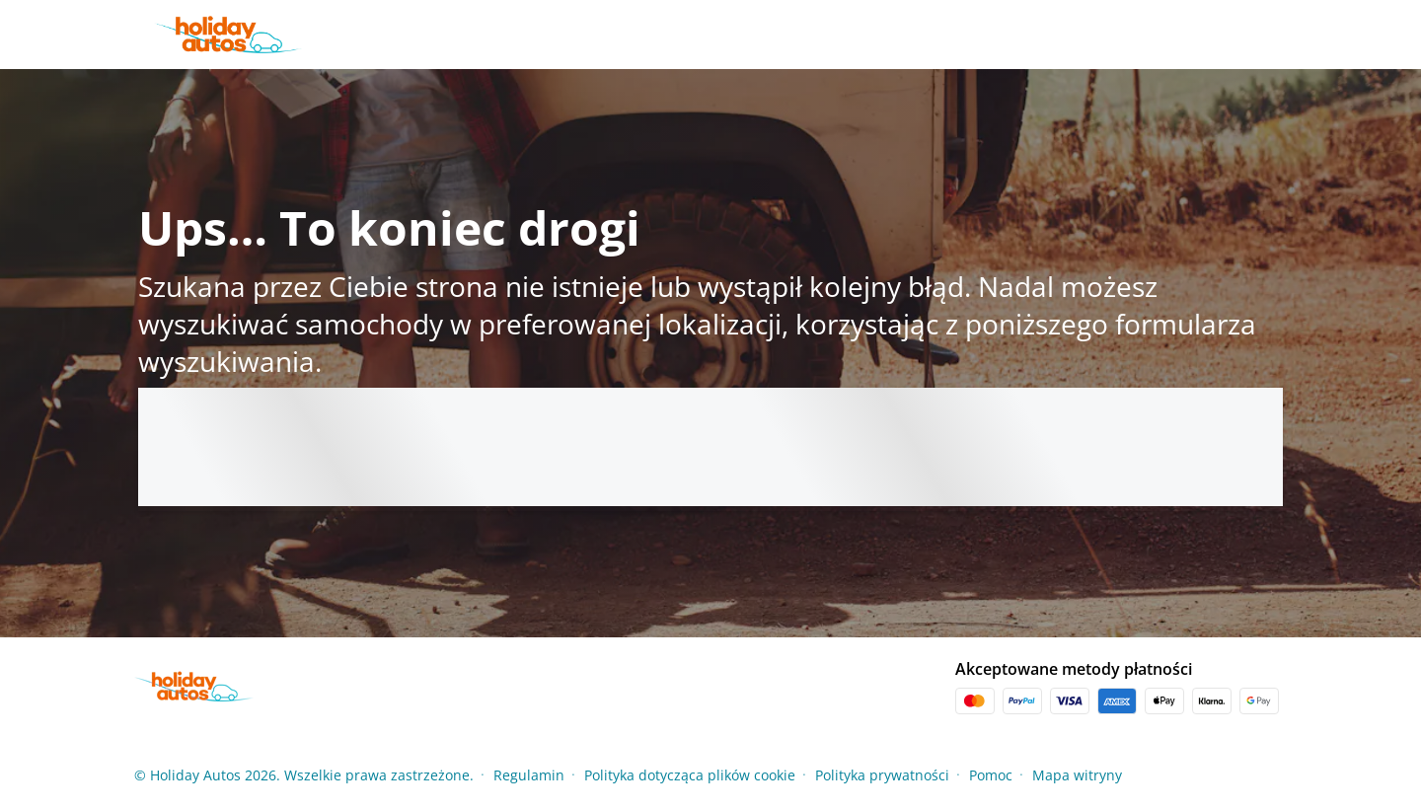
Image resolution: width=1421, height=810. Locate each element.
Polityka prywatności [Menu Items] (882, 775)
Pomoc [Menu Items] (990, 775)
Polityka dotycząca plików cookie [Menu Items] (689, 775)
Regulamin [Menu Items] (528, 775)
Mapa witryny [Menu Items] (1077, 775)
